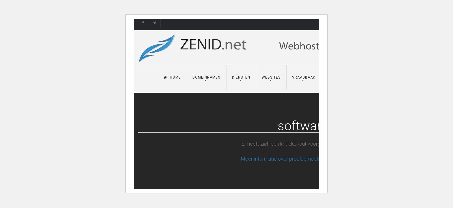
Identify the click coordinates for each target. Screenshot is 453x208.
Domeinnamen (206, 77)
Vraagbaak (303, 77)
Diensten (241, 77)
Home (172, 77)
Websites (271, 77)
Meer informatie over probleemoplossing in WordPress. (303, 159)
